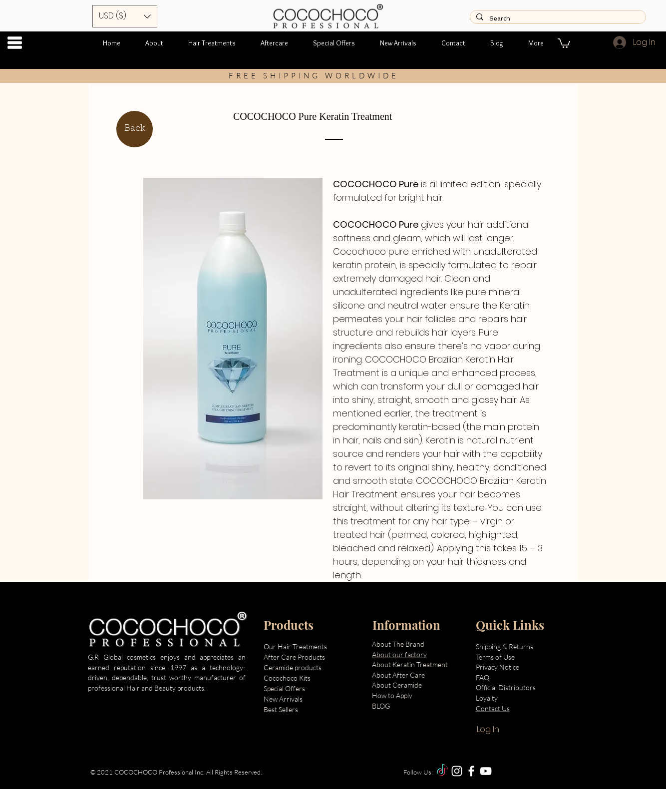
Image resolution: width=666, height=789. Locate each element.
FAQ (482, 677)
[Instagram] (457, 771)
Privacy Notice (498, 667)
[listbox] (124, 16)
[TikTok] (442, 771)
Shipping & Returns (505, 646)
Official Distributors (506, 687)
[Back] (134, 129)
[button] (14, 42)
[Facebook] (471, 771)
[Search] (557, 18)
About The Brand (398, 644)
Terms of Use (495, 657)
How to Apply (392, 695)
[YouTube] (486, 771)
